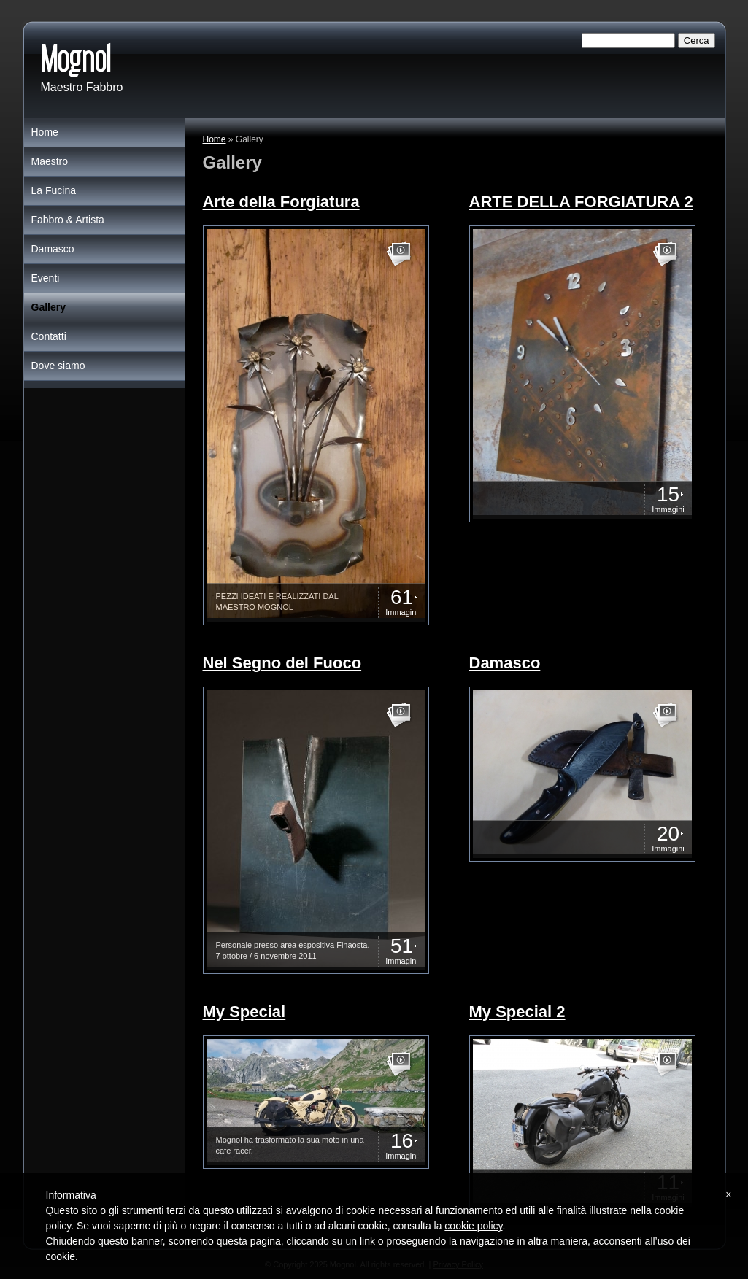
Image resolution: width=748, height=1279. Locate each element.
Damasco (52, 249)
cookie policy (473, 1226)
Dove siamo (58, 365)
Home (214, 139)
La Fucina (53, 190)
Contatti (48, 336)
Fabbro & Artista (67, 219)
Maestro (50, 161)
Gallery (48, 307)
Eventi (45, 278)
